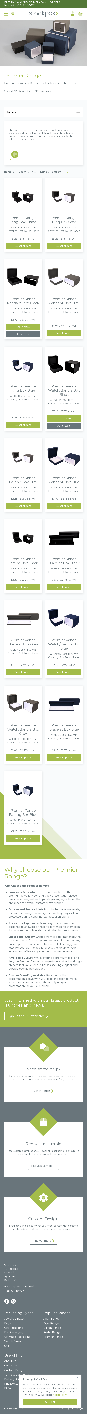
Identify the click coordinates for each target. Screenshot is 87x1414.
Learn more (23, 327)
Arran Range (52, 1318)
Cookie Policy (60, 1395)
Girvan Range (52, 1327)
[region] (50, 1391)
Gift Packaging (13, 1327)
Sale (7, 1346)
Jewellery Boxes (14, 1318)
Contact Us (11, 1365)
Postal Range (52, 1332)
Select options (23, 246)
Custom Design (14, 1370)
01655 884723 (28, 5)
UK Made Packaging (17, 1336)
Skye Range (51, 1323)
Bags (7, 1323)
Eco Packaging (13, 1332)
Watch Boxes (12, 1341)
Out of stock (23, 334)
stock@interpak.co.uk (21, 1286)
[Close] (78, 1377)
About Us (10, 1361)
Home (43, 14)
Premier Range (53, 1336)
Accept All (50, 1402)
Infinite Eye (76, 1408)
